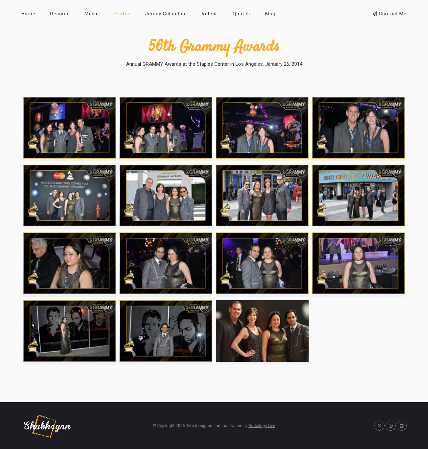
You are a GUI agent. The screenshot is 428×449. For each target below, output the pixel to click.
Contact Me (389, 13)
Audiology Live (261, 425)
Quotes (241, 13)
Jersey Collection (166, 13)
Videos (210, 13)
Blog (270, 13)
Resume (60, 13)
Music (92, 13)
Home (28, 13)
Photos (121, 13)
